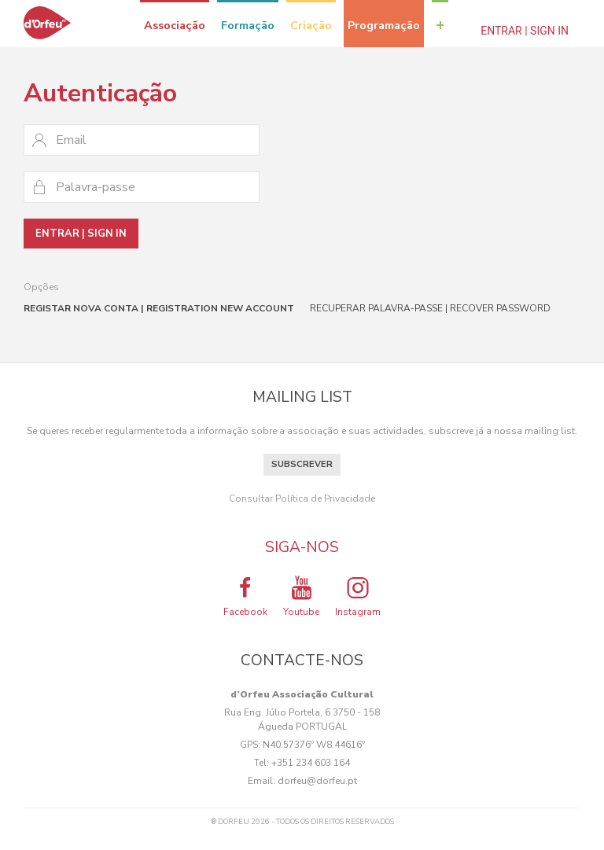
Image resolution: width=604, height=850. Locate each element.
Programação (384, 25)
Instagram (358, 596)
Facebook (245, 596)
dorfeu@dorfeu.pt (317, 781)
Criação (311, 25)
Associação (174, 25)
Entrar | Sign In (525, 30)
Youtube (301, 596)
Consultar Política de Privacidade (302, 498)
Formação (247, 25)
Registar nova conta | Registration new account (159, 308)
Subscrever (302, 464)
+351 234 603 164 (310, 762)
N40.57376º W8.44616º (314, 744)
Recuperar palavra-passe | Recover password (430, 308)
